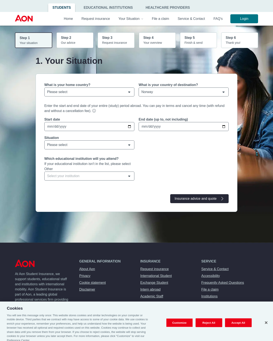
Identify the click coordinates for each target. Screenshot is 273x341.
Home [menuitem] (68, 18)
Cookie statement (92, 282)
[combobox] (89, 176)
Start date (52, 119)
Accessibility (210, 276)
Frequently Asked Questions (222, 282)
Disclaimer (87, 289)
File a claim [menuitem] (160, 18)
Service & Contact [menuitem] (191, 18)
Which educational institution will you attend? (81, 158)
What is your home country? (67, 85)
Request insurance (154, 269)
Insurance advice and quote (199, 199)
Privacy (84, 276)
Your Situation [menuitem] (130, 18)
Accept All (238, 325)
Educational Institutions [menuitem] (108, 7)
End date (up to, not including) (163, 119)
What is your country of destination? (168, 85)
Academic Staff (151, 296)
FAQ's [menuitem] (218, 18)
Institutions (209, 296)
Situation (51, 138)
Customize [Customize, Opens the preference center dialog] (179, 325)
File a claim (210, 289)
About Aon (87, 269)
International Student (156, 276)
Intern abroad (150, 289)
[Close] (266, 325)
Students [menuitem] (61, 7)
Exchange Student (154, 282)
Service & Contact (215, 269)
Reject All (208, 325)
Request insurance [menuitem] (95, 18)
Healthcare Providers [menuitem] (168, 7)
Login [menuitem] (244, 18)
